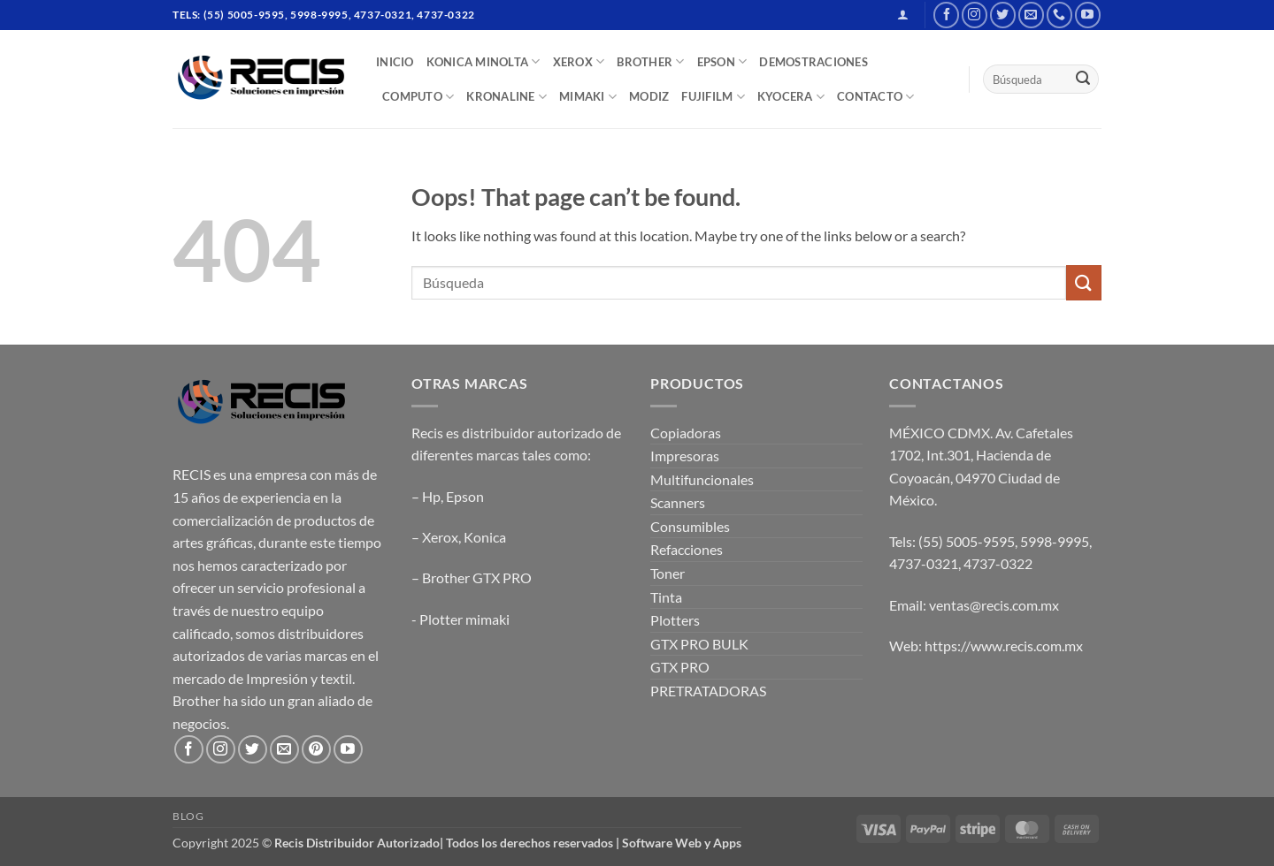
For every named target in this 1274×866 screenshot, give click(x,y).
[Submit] (1083, 80)
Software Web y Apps (681, 842)
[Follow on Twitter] (1003, 14)
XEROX (579, 61)
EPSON (722, 61)
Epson (465, 496)
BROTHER (650, 61)
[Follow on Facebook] (946, 14)
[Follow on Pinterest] (316, 749)
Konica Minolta (483, 61)
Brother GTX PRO (477, 577)
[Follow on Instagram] (974, 14)
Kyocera (791, 96)
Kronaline (506, 96)
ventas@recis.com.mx (994, 604)
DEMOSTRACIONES (813, 62)
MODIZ (649, 96)
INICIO (395, 62)
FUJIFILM (713, 96)
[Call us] (1059, 14)
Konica (485, 536)
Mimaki (588, 96)
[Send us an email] (1031, 14)
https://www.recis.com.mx (1004, 645)
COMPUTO (418, 96)
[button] (903, 15)
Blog (188, 816)
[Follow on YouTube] (1088, 14)
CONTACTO (876, 96)
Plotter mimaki (464, 619)
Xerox (440, 536)
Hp (431, 496)
